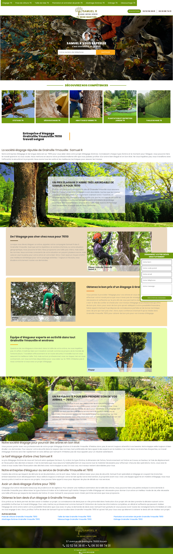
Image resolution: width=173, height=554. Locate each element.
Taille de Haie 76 (42, 3)
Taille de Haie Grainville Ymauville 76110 (74, 516)
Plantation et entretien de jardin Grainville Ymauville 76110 (138, 516)
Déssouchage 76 (128, 3)
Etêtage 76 (113, 3)
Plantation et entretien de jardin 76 (67, 3)
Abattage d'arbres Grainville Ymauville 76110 (21, 519)
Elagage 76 (7, 3)
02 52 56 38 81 (73, 546)
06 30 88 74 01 (99, 546)
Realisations (134, 11)
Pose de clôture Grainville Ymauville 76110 (19, 516)
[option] (18, 106)
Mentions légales (93, 550)
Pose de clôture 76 (23, 3)
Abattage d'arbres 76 (95, 3)
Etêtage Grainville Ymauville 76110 (128, 519)
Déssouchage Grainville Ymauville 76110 (74, 519)
